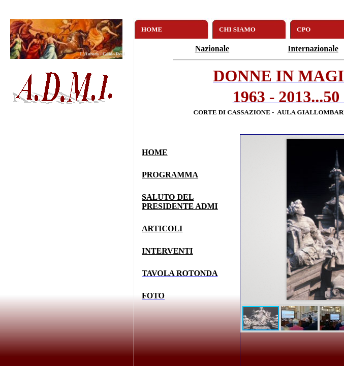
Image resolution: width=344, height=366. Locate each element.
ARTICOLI (162, 228)
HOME (155, 152)
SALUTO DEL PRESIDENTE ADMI (180, 201)
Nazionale (212, 48)
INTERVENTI (167, 251)
